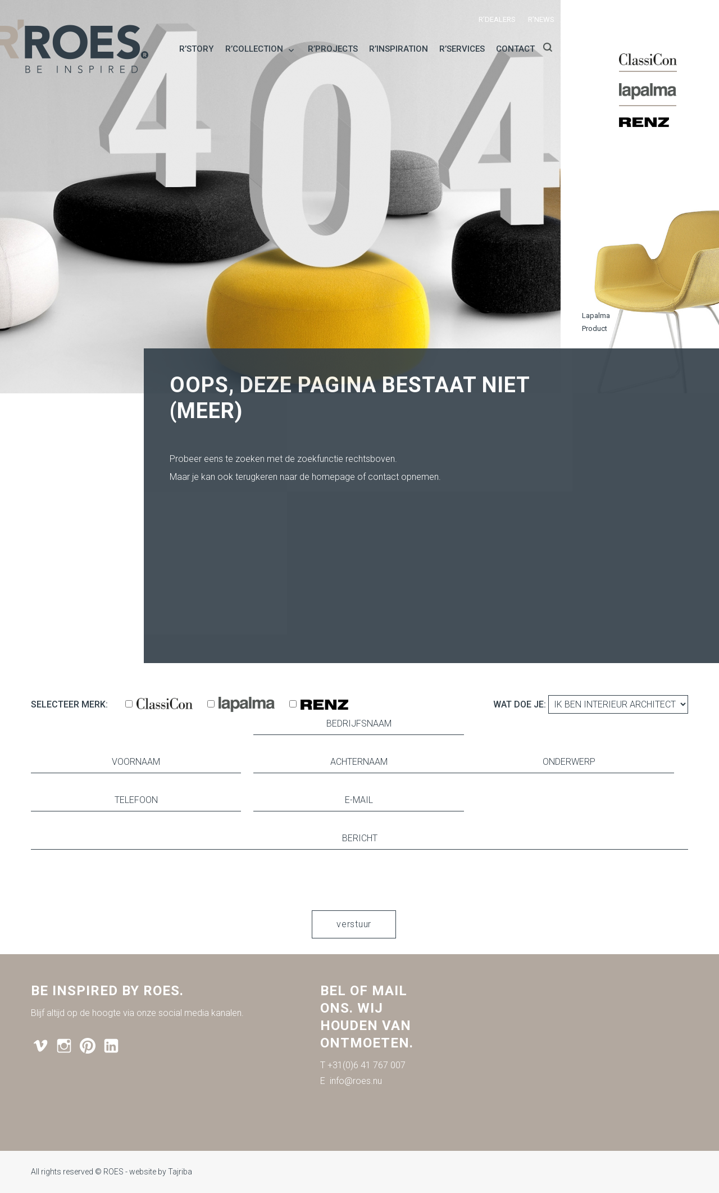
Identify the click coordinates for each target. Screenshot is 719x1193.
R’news (541, 19)
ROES (113, 1171)
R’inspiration (398, 49)
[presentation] (359, 880)
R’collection (254, 49)
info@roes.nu (356, 1081)
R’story (196, 49)
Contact (515, 49)
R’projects (333, 49)
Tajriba (180, 1171)
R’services (462, 49)
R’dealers (497, 19)
